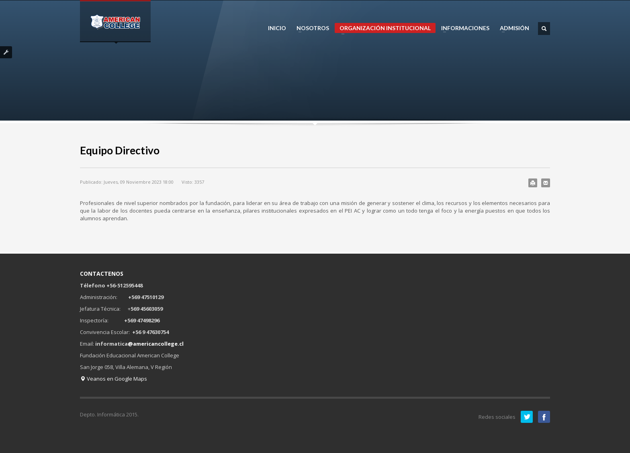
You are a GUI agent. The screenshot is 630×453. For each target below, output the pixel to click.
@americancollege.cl (156, 343)
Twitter (527, 417)
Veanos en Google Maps (113, 378)
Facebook (544, 417)
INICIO (277, 28)
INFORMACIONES (462, 28)
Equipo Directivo (120, 150)
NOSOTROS (310, 28)
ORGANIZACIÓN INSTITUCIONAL (383, 29)
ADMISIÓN (512, 28)
